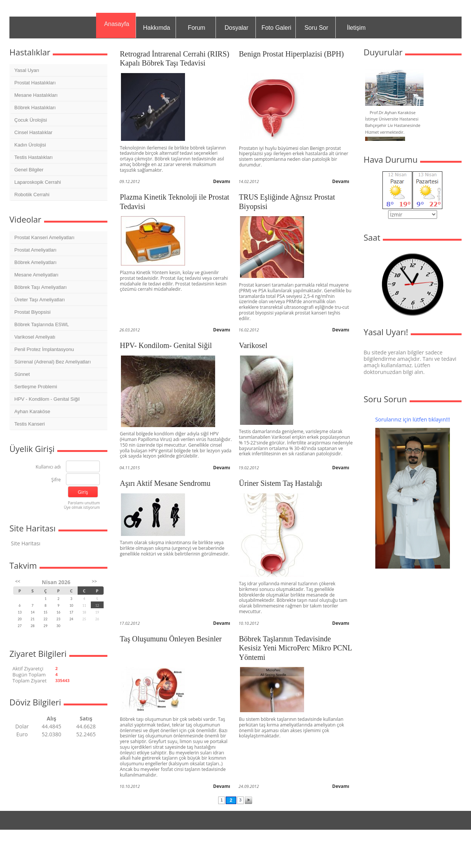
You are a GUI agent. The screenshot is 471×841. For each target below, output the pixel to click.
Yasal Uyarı (26, 70)
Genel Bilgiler (28, 169)
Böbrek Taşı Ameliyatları (40, 287)
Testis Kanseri (29, 424)
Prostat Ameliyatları (35, 250)
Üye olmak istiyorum (82, 507)
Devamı (222, 181)
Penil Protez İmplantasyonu (44, 349)
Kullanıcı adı (48, 467)
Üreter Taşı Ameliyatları (39, 299)
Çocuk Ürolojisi (30, 120)
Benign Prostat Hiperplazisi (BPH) (291, 54)
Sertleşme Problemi (35, 386)
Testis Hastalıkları (33, 157)
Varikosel (253, 345)
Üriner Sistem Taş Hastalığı (280, 483)
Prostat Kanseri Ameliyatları (44, 237)
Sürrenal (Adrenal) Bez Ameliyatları (52, 362)
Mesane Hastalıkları (36, 95)
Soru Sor (316, 27)
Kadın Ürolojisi (30, 145)
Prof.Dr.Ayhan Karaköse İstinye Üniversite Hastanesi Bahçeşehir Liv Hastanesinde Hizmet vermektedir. (393, 122)
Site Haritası (25, 543)
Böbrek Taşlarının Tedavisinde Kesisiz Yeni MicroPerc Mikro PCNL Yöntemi (295, 648)
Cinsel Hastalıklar (33, 132)
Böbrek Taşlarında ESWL (41, 324)
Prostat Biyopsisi (32, 312)
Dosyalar (236, 27)
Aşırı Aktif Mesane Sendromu (165, 483)
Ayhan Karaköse (32, 411)
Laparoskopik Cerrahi (37, 182)
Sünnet (22, 374)
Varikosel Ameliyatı (34, 337)
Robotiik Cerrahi (31, 194)
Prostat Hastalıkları (35, 82)
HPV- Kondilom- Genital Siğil (166, 345)
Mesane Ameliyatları (36, 275)
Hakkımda (156, 27)
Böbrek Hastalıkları (35, 107)
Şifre (56, 480)
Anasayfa (116, 24)
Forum (196, 27)
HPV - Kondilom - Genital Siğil (47, 399)
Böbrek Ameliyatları (35, 262)
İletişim (356, 27)
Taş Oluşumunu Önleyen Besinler (171, 639)
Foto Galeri (276, 27)
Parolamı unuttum (84, 502)
